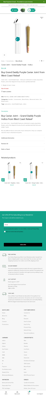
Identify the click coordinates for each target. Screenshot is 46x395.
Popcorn (4, 366)
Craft (3, 352)
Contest (4, 321)
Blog (3, 318)
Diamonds (26, 357)
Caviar (25, 355)
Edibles (26, 379)
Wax (25, 340)
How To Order (27, 321)
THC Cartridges (6, 388)
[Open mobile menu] (14, 10)
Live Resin (26, 349)
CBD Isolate (27, 363)
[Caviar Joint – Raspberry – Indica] (12, 171)
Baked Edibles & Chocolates (31, 385)
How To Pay (27, 324)
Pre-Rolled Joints (6, 369)
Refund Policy (27, 330)
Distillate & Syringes (29, 360)
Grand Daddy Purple (17, 104)
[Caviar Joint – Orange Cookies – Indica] (34, 171)
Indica (3, 340)
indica (24, 104)
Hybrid (3, 343)
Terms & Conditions (29, 333)
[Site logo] (23, 10)
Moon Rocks (19, 61)
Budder (26, 343)
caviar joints (7, 104)
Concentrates (10, 61)
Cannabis (10, 99)
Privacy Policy (27, 327)
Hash (25, 372)
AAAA (3, 355)
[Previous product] (40, 61)
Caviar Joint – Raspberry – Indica (11, 183)
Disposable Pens (6, 385)
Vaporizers (5, 379)
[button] (3, 180)
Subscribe (23, 244)
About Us (4, 315)
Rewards (26, 318)
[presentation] (17, 238)
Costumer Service (29, 310)
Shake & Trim (5, 372)
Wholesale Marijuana (7, 375)
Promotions (5, 324)
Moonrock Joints (34, 99)
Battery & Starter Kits (8, 382)
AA (2, 360)
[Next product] (44, 61)
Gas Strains (5, 349)
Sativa (3, 346)
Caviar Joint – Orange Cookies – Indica (34, 183)
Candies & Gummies (29, 382)
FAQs (25, 315)
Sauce (25, 352)
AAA (3, 357)
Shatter (26, 346)
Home (2, 61)
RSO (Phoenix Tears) (29, 375)
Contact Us (27, 313)
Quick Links (5, 310)
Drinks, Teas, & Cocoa (29, 388)
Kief (25, 369)
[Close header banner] (44, 1)
